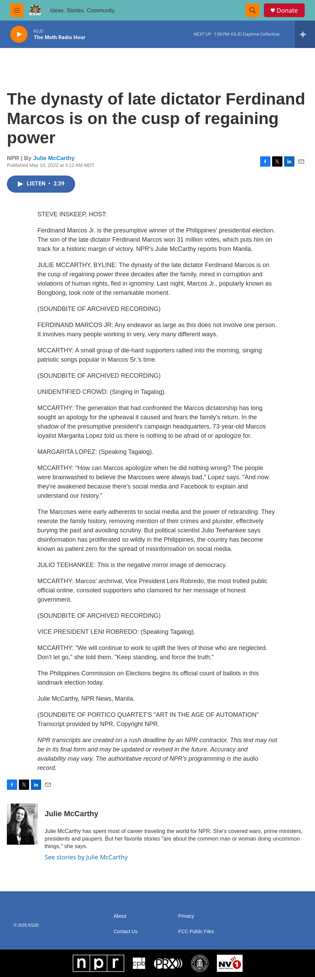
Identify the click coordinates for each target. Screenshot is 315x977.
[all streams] (305, 34)
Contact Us (125, 931)
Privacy (186, 916)
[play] (18, 34)
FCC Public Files (196, 931)
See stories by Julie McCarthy (86, 857)
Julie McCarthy (54, 158)
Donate (287, 10)
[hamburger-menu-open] (16, 10)
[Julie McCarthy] (22, 824)
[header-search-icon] (252, 10)
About (120, 916)
